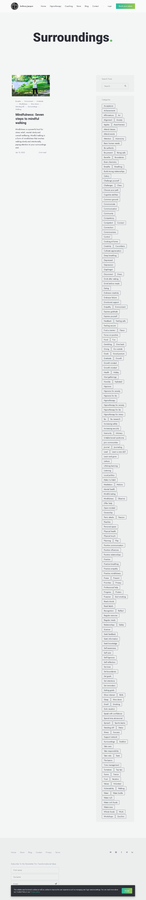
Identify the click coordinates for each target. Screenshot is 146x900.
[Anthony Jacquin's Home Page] (22, 6)
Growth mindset (110, 367)
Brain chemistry (110, 162)
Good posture (118, 353)
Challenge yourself (111, 180)
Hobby (116, 372)
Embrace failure (110, 297)
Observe (121, 498)
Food (106, 339)
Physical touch (109, 536)
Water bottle (118, 793)
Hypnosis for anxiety (112, 391)
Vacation (115, 779)
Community (108, 213)
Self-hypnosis (109, 657)
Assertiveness (119, 124)
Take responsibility (111, 751)
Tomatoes (108, 769)
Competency (109, 218)
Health (106, 372)
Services (107, 666)
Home (43, 6)
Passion (121, 517)
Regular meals (109, 620)
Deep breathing (110, 255)
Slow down (35, 104)
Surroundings (32, 106)
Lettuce (107, 461)
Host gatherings (110, 377)
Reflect (121, 610)
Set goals (107, 676)
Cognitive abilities (111, 194)
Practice (107, 559)
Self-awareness (110, 648)
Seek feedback (110, 634)
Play (117, 540)
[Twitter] (127, 852)
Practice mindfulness (112, 573)
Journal (107, 447)
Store (79, 6)
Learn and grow (110, 456)
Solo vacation (109, 709)
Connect (120, 222)
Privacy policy (35, 892)
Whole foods (109, 811)
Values (106, 783)
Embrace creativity (111, 293)
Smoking (116, 704)
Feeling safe (121, 321)
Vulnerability (109, 788)
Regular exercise (110, 615)
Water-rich (108, 797)
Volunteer (117, 783)
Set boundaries (110, 671)
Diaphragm (108, 269)
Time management (111, 765)
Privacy (118, 582)
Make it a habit (110, 480)
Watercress (108, 807)
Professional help (111, 587)
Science (107, 629)
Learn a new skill (118, 451)
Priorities (107, 582)
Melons (120, 484)
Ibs (105, 419)
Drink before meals (112, 283)
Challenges (108, 185)
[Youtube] (110, 852)
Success (116, 732)
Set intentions (109, 681)
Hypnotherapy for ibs (112, 409)
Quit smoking (120, 596)
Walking (18, 109)
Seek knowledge (110, 643)
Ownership (108, 512)
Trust (106, 779)
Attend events (109, 134)
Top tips (119, 769)
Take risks (107, 755)
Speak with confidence (113, 713)
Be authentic (109, 148)
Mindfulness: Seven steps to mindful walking (30, 119)
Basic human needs (112, 143)
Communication (110, 208)
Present (116, 578)
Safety (121, 624)
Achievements (109, 110)
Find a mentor (109, 330)
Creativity (107, 246)
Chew (119, 185)
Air (119, 115)
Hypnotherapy (55, 6)
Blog (87, 6)
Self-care (107, 652)
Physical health (110, 531)
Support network (110, 737)
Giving (106, 349)
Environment (29, 101)
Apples (106, 124)
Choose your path (111, 190)
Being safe (121, 152)
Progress (107, 592)
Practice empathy (111, 568)
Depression (108, 264)
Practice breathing (111, 564)
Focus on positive (111, 335)
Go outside (118, 349)
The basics (108, 760)
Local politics (109, 475)
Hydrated (118, 381)
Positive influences (111, 550)
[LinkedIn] (132, 852)
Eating (106, 288)
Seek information (111, 638)
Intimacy (119, 433)
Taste (118, 755)
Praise (106, 578)
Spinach (107, 723)
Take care (107, 746)
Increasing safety (110, 423)
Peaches (107, 522)
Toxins (106, 774)
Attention (107, 138)
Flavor (122, 330)
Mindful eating (109, 494)
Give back (120, 344)
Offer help (108, 503)
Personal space (110, 526)
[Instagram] (116, 852)
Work (121, 811)
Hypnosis (107, 386)
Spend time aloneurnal (113, 718)
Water (106, 793)
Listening (107, 470)
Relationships (109, 624)
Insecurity (107, 433)
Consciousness (110, 232)
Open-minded (109, 508)
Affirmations (109, 115)
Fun (113, 339)
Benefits (107, 157)
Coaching (69, 6)
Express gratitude (111, 311)
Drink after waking (111, 279)
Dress (119, 274)
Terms (57, 852)
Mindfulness (23, 104)
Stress (106, 732)
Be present (108, 152)
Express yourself (110, 316)
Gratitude (40, 101)
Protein (118, 592)
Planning (107, 540)
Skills (121, 695)
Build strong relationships (114, 171)
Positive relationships (112, 554)
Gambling (108, 344)
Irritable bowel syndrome (114, 437)
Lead (106, 451)
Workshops (108, 816)
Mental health (109, 489)
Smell (106, 704)
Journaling (118, 447)
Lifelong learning (111, 465)
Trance (116, 774)
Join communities (111, 442)
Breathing (118, 166)
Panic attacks (109, 517)
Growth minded (110, 363)
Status (120, 727)
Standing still (20, 106)
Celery (106, 176)
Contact (95, 6)
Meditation (108, 484)
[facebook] (121, 852)
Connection (108, 227)
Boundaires (119, 157)
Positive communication (113, 545)
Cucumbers (120, 246)
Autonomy (119, 138)
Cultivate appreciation (112, 250)
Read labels (108, 606)
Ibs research (115, 419)
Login (110, 6)
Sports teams (120, 723)
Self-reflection (109, 662)
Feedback (107, 321)
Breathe (18, 101)
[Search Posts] (115, 86)
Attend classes (109, 129)
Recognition (109, 610)
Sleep (106, 699)
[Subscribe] (56, 884)
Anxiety (119, 120)
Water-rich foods (110, 802)
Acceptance (108, 106)
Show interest (109, 695)
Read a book (109, 601)
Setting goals (109, 690)
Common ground (111, 199)
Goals (106, 353)
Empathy (107, 307)
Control (107, 236)
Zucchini (120, 816)
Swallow (122, 741)
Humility (107, 381)
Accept (127, 891)
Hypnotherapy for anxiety (114, 405)
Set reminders (109, 685)
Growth (119, 358)
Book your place (125, 6)
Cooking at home (111, 241)
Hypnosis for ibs (110, 395)
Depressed (108, 260)
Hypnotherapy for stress (113, 414)
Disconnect (108, 274)
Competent (108, 222)
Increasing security (111, 428)
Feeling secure (110, 325)
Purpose (107, 596)
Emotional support (111, 302)
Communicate (109, 204)
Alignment (108, 120)
